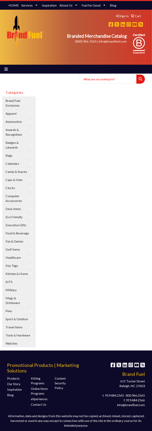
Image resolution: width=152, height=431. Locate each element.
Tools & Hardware (18, 335)
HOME (14, 5)
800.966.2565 (135, 395)
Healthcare (13, 257)
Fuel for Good (91, 5)
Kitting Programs (37, 380)
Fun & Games (14, 241)
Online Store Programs (39, 391)
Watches (11, 343)
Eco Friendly (14, 217)
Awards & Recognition (14, 132)
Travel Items (14, 327)
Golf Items (13, 249)
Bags (9, 155)
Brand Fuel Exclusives (13, 103)
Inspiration (49, 5)
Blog (113, 5)
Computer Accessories (14, 198)
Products (13, 378)
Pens (9, 311)
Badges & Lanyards (12, 145)
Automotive (14, 121)
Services (27, 5)
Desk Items (13, 209)
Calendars (12, 163)
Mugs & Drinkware (13, 300)
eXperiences (39, 399)
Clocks (10, 188)
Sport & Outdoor (17, 319)
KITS (9, 282)
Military (11, 290)
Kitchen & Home (17, 274)
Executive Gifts (16, 225)
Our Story (13, 384)
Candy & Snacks (16, 171)
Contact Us (38, 404)
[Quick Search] (107, 79)
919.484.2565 (114, 395)
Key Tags (12, 265)
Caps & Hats (14, 180)
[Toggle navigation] (6, 69)
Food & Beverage (17, 233)
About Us (65, 5)
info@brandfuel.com (113, 41)
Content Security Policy (60, 383)
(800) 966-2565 (86, 41)
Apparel (11, 113)
